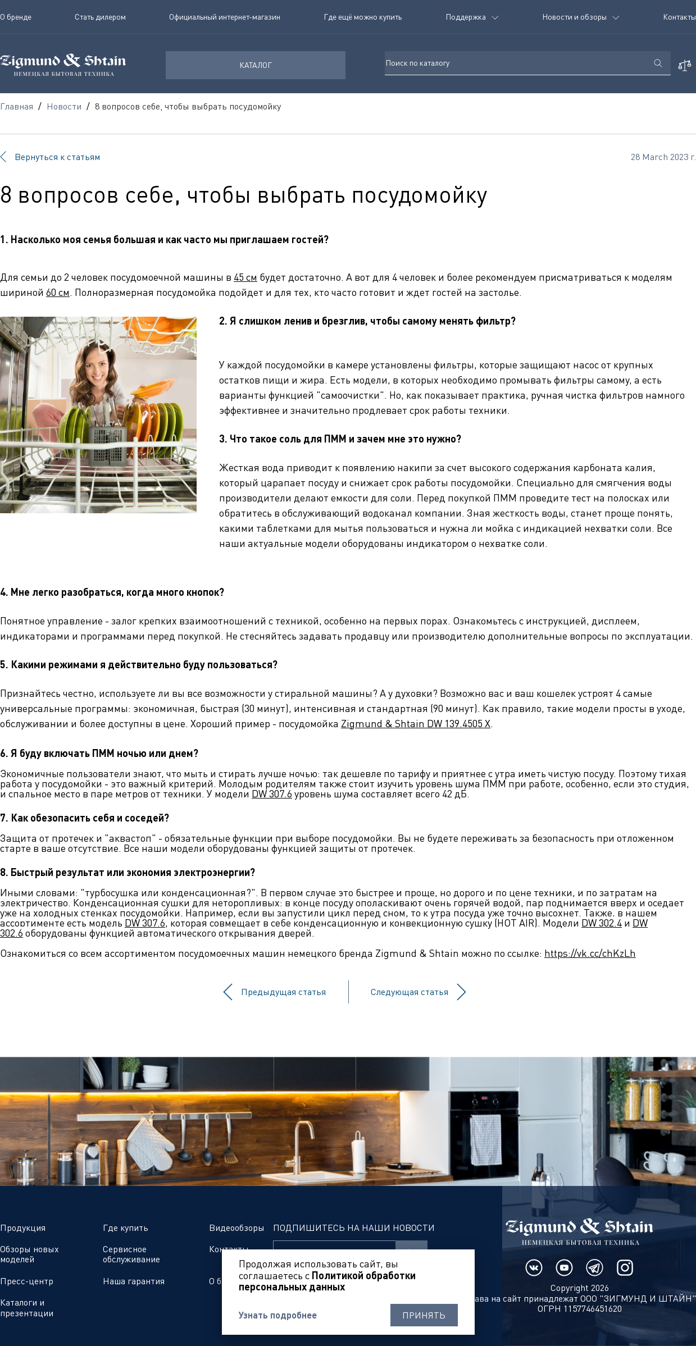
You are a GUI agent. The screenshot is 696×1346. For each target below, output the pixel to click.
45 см (245, 277)
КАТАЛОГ (255, 65)
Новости (64, 106)
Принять (424, 1315)
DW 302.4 (601, 922)
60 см (58, 292)
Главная (16, 106)
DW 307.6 (272, 793)
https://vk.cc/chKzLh (590, 953)
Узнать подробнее (278, 1315)
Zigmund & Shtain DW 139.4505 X (415, 723)
